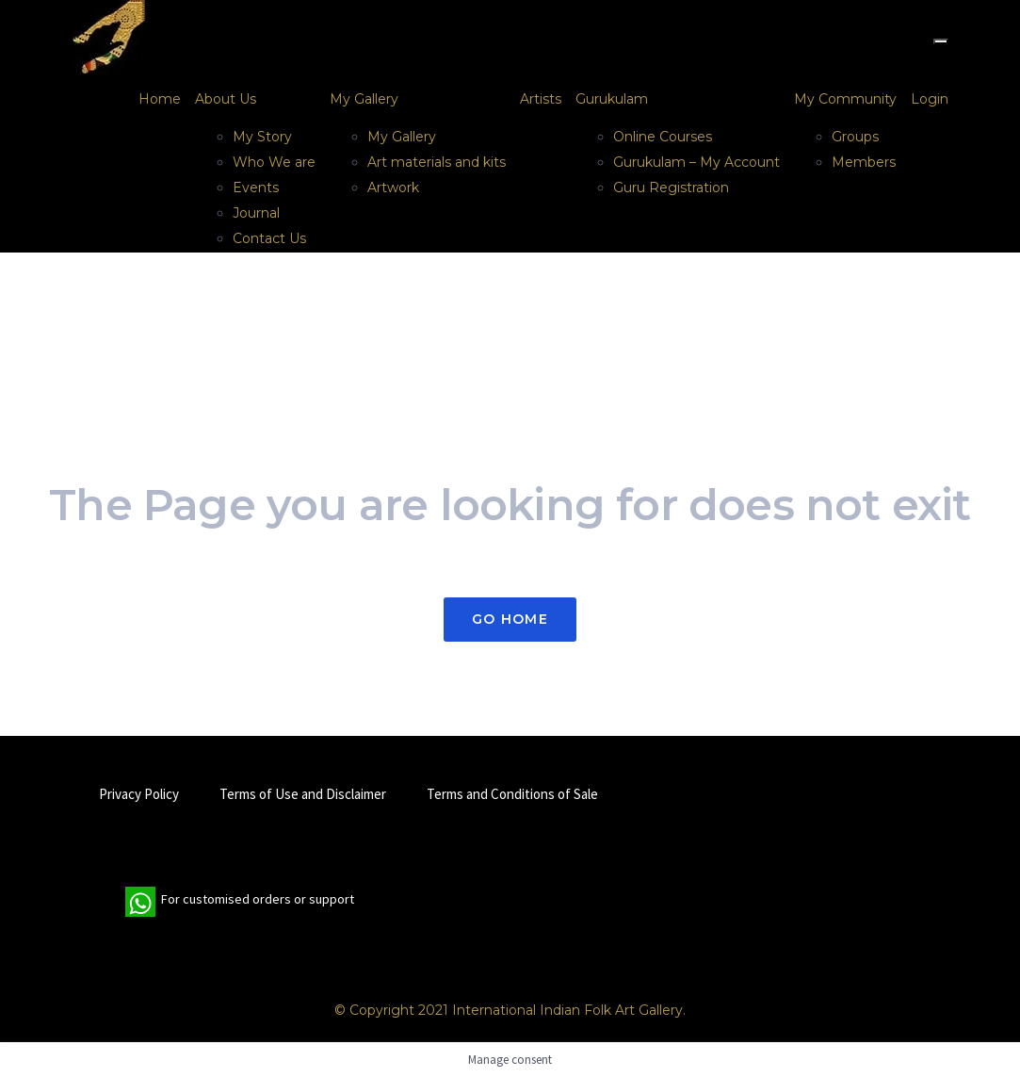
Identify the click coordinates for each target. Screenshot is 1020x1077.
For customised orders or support (239, 902)
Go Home (510, 619)
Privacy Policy (139, 794)
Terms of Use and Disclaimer (302, 794)
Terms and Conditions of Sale (512, 794)
